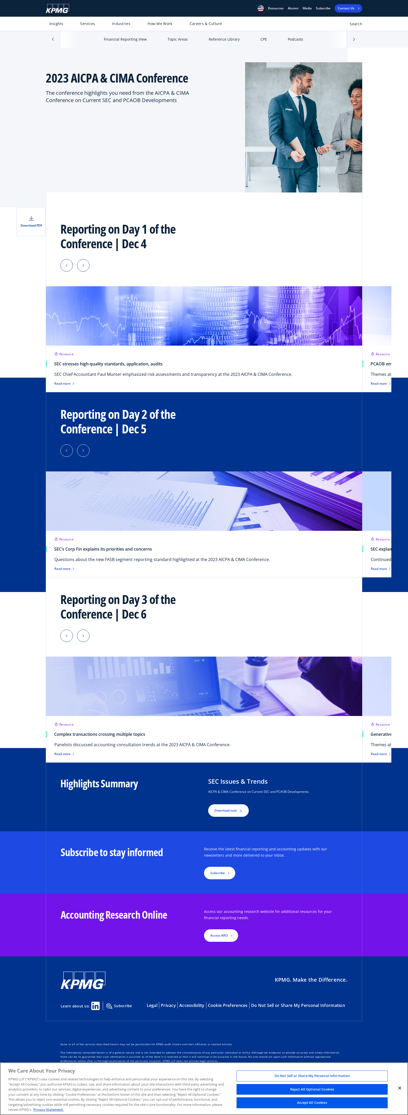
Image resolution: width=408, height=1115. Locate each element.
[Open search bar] (353, 25)
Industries (121, 23)
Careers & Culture (206, 23)
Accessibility (192, 1005)
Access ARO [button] (219, 935)
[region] (204, 1088)
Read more (64, 384)
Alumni (293, 8)
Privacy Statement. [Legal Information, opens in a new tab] (48, 1109)
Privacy (168, 1005)
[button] (261, 8)
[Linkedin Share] (95, 1006)
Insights (56, 23)
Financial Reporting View (125, 39)
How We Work (160, 23)
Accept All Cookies (312, 1102)
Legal (152, 1005)
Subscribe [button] (217, 873)
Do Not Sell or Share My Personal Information (298, 1005)
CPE (263, 39)
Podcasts (295, 39)
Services (87, 23)
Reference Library (224, 39)
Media (307, 8)
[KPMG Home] (57, 8)
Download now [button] (228, 810)
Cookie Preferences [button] (228, 1005)
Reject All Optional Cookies (312, 1089)
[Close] (399, 1088)
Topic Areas (178, 39)
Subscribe (323, 8)
